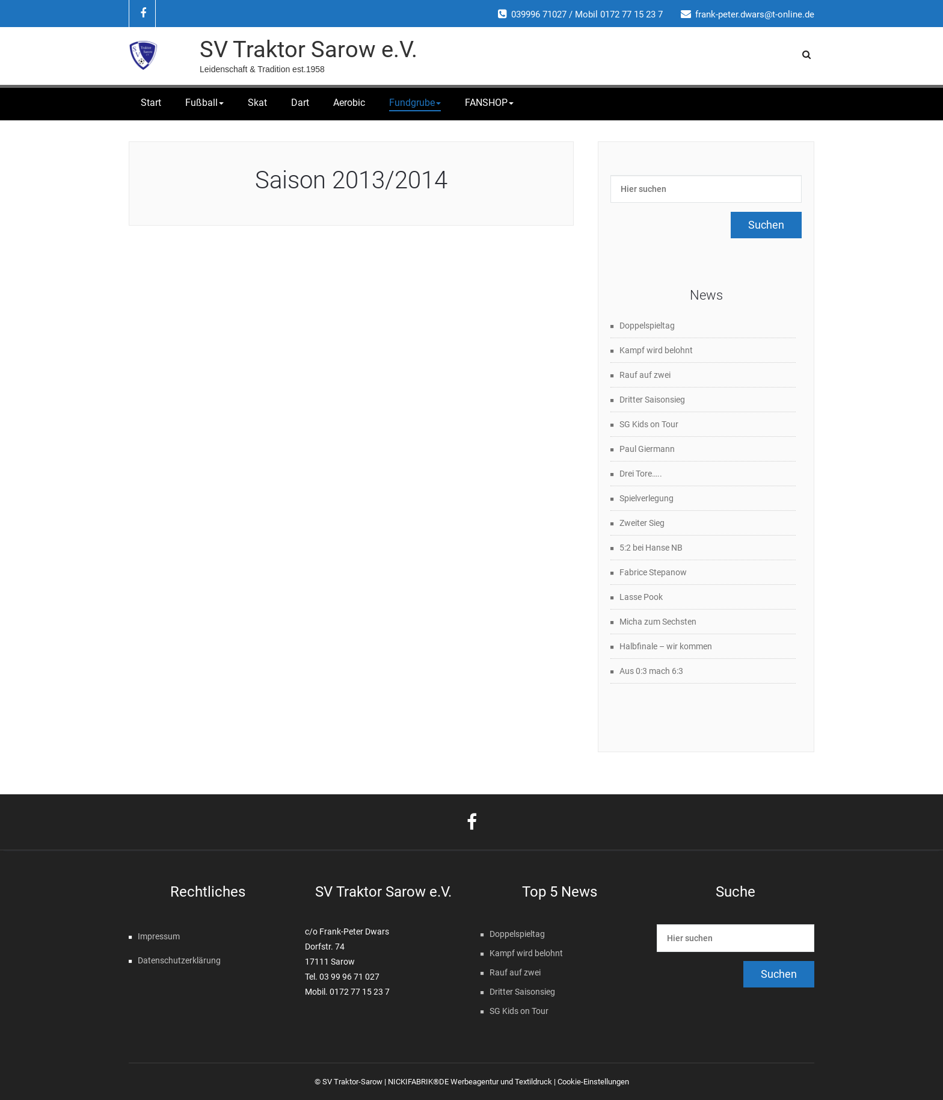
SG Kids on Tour (648, 424)
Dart (300, 102)
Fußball (204, 102)
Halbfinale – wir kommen (665, 646)
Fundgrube (415, 102)
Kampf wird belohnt (656, 350)
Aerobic (349, 102)
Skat (257, 102)
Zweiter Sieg (642, 523)
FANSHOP (489, 102)
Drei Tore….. (640, 473)
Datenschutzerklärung (179, 960)
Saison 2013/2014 (351, 180)
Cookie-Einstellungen (593, 1081)
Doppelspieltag (647, 325)
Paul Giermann (647, 449)
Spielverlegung (646, 498)
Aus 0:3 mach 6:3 (651, 671)
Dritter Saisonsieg (652, 399)
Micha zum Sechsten (657, 621)
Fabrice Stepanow (653, 572)
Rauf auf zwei (645, 375)
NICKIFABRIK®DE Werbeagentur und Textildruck (470, 1081)
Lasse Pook (641, 597)
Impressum (159, 936)
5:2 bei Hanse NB (651, 547)
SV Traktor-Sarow (352, 1081)
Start (151, 102)
